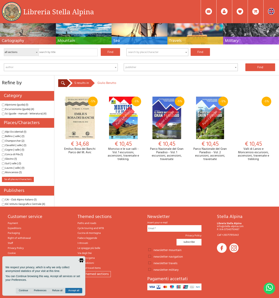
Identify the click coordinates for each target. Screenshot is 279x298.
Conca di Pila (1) (12, 154)
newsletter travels (165, 263)
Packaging (14, 233)
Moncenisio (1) (12, 172)
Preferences (40, 290)
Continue (23, 290)
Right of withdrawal (19, 238)
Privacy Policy (16, 248)
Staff (10, 243)
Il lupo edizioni (86, 263)
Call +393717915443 (228, 235)
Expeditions (14, 228)
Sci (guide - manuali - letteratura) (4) (24, 114)
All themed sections (94, 274)
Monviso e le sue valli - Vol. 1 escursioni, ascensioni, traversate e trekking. (123, 129)
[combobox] (157, 52)
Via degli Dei (85, 253)
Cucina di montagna (89, 233)
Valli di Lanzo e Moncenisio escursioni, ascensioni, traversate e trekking (253, 129)
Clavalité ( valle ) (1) (14, 145)
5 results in (81, 83)
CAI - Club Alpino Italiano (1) (19, 200)
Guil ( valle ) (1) (11, 163)
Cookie (12, 253)
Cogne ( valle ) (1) (13, 150)
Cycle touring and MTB (91, 228)
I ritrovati (83, 243)
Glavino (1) (9, 159)
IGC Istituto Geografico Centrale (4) (23, 204)
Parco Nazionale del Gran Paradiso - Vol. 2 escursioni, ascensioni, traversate (210, 129)
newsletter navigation (168, 256)
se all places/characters (18, 179)
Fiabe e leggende (87, 238)
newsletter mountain (168, 250)
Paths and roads (87, 223)
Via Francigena (86, 258)
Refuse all (57, 290)
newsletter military (166, 269)
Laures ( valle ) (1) (13, 168)
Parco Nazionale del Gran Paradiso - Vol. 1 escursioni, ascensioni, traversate (166, 129)
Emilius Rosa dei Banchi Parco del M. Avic (80, 125)
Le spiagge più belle (89, 248)
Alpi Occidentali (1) (14, 132)
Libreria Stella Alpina (58, 11)
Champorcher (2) (13, 141)
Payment (13, 223)
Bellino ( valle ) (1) (13, 136)
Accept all (73, 290)
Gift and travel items (89, 268)
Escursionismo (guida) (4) (18, 109)
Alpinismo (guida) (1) (15, 105)
